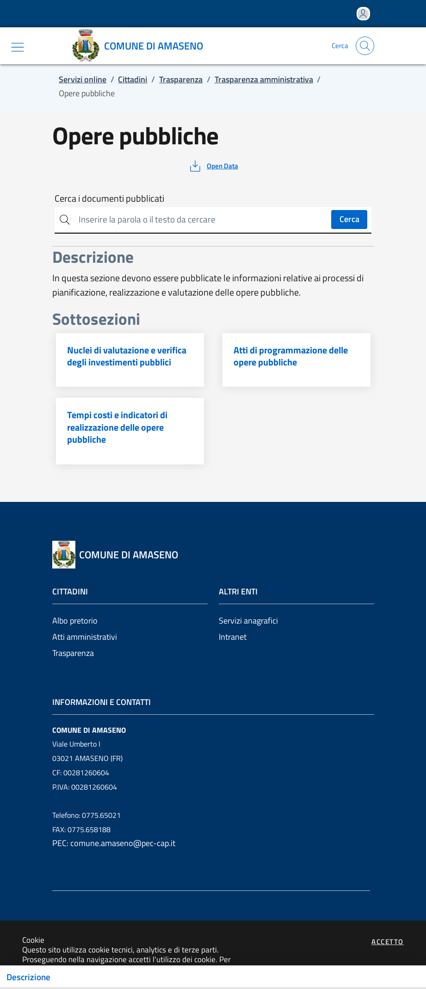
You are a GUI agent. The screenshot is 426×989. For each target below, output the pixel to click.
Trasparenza (73, 653)
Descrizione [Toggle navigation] (28, 977)
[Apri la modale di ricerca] (365, 46)
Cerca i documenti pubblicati (109, 198)
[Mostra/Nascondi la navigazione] (17, 47)
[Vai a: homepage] (140, 45)
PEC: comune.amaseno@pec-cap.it (113, 843)
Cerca (349, 219)
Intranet (233, 636)
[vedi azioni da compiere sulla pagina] (213, 166)
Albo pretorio (75, 620)
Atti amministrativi (84, 636)
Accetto (387, 941)
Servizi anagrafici (248, 620)
